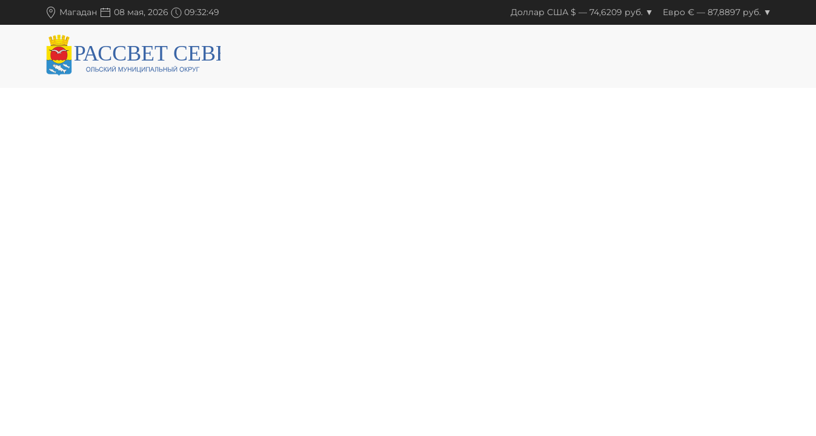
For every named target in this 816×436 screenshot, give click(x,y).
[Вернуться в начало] (133, 57)
